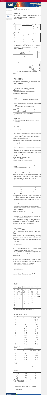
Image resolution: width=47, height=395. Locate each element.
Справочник (8, 14)
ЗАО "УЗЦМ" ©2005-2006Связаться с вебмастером (9, 394)
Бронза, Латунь (8, 11)
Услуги (7, 19)
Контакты (8, 9)
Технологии (8, 15)
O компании (8, 8)
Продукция (8, 10)
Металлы (8, 16)
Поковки (8, 13)
